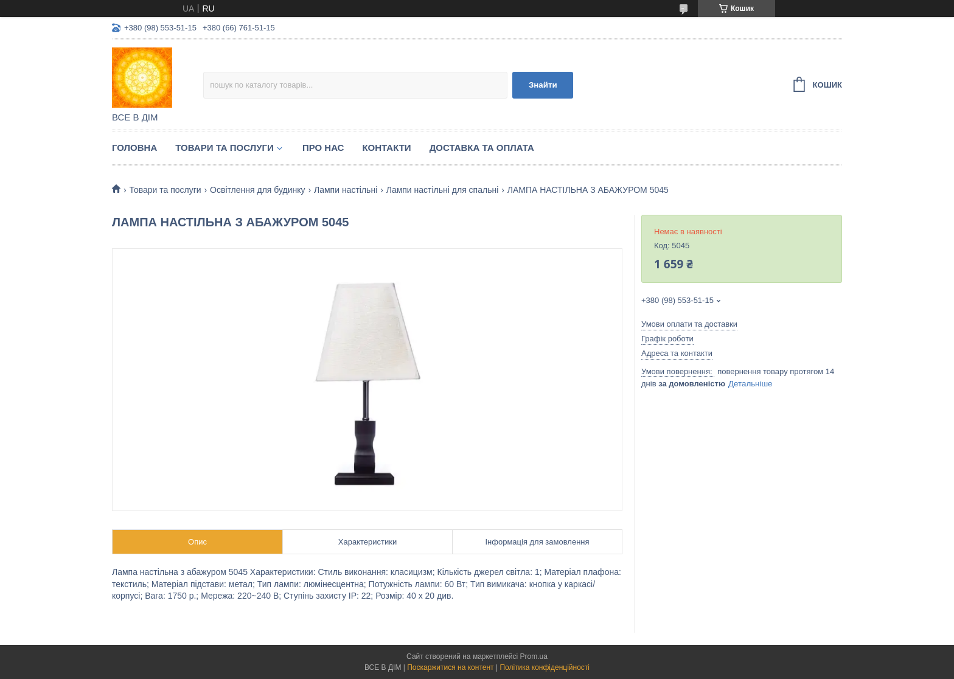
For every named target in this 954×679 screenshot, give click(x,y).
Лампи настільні (345, 190)
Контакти (386, 147)
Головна (134, 147)
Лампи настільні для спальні (442, 190)
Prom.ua (534, 656)
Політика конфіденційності (545, 667)
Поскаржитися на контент (450, 667)
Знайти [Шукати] (543, 84)
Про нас (323, 147)
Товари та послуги (224, 147)
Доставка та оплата (482, 147)
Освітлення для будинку (257, 190)
